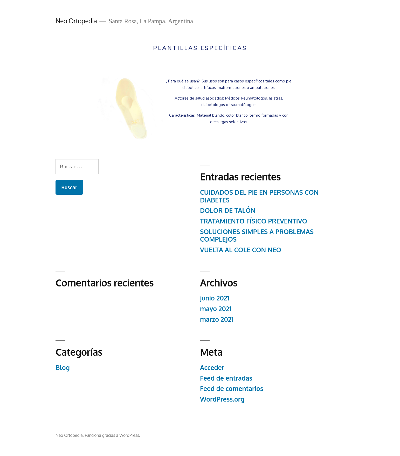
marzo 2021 (216, 319)
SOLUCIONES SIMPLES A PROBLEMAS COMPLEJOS (257, 235)
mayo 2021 (215, 309)
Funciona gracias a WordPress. (112, 435)
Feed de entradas (226, 378)
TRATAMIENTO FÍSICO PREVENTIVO (253, 221)
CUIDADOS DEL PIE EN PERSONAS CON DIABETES (259, 196)
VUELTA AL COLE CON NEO (240, 250)
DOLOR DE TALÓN (228, 210)
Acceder (212, 367)
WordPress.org (222, 399)
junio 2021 (214, 298)
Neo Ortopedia (76, 21)
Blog (63, 367)
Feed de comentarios (231, 388)
